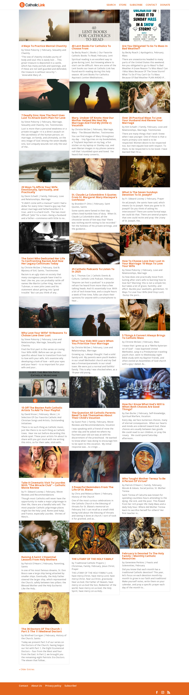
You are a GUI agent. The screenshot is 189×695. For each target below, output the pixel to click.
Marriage (57, 121)
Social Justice (146, 488)
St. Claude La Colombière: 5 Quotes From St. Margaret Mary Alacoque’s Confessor (94, 197)
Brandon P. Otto (83, 203)
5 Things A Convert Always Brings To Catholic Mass (143, 337)
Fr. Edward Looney (34, 491)
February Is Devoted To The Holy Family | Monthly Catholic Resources (143, 556)
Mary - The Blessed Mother (86, 132)
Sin (47, 124)
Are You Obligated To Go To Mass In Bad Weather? (145, 47)
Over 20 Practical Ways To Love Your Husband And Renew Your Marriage (142, 120)
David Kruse (30, 414)
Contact (23, 685)
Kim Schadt (131, 126)
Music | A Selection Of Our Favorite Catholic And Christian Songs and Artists (41, 417)
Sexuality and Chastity (32, 124)
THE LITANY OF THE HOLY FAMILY (92, 559)
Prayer (75, 569)
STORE (122, 5)
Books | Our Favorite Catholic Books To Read (92, 54)
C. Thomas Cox (82, 275)
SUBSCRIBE (136, 5)
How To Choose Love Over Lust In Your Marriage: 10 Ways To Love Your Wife (143, 263)
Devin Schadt (31, 196)
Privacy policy (53, 685)
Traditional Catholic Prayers (89, 562)
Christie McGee (32, 267)
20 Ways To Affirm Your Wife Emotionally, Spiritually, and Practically (39, 189)
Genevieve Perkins (134, 562)
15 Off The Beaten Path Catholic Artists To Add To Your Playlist (41, 409)
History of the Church (83, 496)
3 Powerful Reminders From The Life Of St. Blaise (92, 488)
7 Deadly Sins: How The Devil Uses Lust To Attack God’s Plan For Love (43, 116)
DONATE (165, 5)
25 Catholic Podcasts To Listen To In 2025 (93, 270)
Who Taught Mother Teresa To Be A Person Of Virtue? (143, 480)
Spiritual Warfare (131, 416)
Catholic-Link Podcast (92, 278)
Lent (110, 55)
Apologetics (147, 52)
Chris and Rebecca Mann (87, 493)
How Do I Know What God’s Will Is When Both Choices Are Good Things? (143, 406)
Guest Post (80, 421)
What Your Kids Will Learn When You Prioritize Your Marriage (93, 342)
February (46, 49)
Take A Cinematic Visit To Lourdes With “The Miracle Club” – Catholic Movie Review (43, 485)
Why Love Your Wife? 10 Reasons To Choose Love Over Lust (44, 334)
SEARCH (111, 5)
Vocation (110, 424)
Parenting (59, 563)
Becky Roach (81, 52)
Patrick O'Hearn (32, 563)
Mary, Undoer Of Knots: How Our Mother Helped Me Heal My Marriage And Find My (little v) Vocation (93, 121)
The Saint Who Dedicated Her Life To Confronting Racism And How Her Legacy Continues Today (43, 261)
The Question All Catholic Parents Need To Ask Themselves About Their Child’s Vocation (93, 415)
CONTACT (151, 5)
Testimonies (56, 124)
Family (43, 196)
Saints (41, 270)
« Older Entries (26, 669)
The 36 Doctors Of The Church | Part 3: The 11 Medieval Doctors (41, 630)
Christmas (77, 566)
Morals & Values (130, 488)
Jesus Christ (108, 566)
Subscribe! (70, 685)
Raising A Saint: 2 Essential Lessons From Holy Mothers (39, 558)
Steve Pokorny (31, 49)
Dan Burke (130, 413)
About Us (36, 685)
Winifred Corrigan (33, 635)
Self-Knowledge (157, 413)
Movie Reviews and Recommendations (42, 493)
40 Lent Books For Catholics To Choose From (91, 47)
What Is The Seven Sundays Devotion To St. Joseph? (140, 193)
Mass (124, 55)
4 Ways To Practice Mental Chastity (44, 46)
